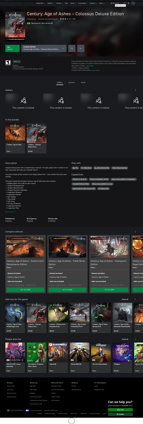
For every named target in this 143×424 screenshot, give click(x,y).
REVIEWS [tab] (71, 82)
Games (50, 3)
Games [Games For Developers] (96, 386)
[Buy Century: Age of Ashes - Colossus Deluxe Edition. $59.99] (12, 48)
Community (82, 3)
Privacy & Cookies (62, 413)
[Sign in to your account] (133, 3)
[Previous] (131, 90)
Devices (58, 3)
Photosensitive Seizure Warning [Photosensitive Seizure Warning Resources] (38, 400)
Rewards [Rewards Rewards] (74, 386)
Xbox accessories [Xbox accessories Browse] (11, 396)
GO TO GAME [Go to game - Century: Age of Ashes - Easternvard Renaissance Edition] (25, 290)
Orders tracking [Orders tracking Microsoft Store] (55, 396)
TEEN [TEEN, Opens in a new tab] (17, 61)
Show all (125, 299)
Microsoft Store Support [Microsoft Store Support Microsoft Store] (57, 389)
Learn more (90, 66)
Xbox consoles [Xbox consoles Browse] (11, 386)
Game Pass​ (39, 3)
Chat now (120, 410)
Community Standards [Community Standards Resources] (36, 396)
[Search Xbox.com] (124, 2)
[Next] (135, 90)
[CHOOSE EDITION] (43, 48)
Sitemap (40, 413)
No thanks (120, 414)
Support (92, 3)
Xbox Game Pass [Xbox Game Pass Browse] (11, 393)
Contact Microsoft (50, 413)
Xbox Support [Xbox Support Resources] (33, 389)
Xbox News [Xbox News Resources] (33, 386)
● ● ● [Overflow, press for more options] (81, 48)
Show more (10, 212)
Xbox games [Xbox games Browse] (10, 389)
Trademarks (83, 413)
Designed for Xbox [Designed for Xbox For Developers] (99, 389)
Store (72, 3)
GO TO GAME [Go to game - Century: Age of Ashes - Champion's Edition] (109, 290)
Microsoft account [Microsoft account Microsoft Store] (56, 386)
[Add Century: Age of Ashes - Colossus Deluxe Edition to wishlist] (71, 48)
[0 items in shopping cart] (128, 2)
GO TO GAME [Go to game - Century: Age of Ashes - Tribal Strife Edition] (67, 290)
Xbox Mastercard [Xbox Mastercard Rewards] (76, 389)
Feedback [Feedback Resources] (32, 393)
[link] (15, 138)
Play (66, 3)
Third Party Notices (95, 413)
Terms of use (73, 413)
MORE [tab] (83, 82)
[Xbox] (29, 3)
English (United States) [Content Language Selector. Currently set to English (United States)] (17, 410)
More (101, 3)
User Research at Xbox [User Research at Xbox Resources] (36, 404)
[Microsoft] (14, 3)
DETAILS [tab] (59, 82)
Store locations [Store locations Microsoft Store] (55, 400)
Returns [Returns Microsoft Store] (53, 393)
